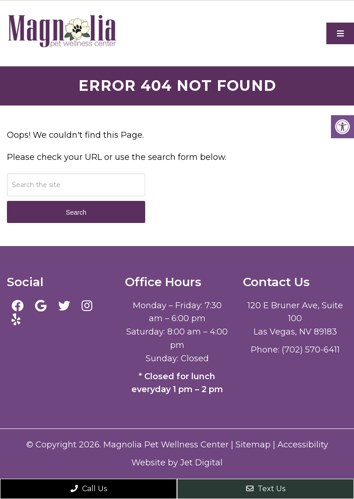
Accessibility (302, 445)
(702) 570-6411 (311, 350)
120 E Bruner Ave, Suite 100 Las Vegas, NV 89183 (295, 318)
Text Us (265, 488)
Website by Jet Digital (177, 463)
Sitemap (253, 445)
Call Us (89, 488)
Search (76, 212)
